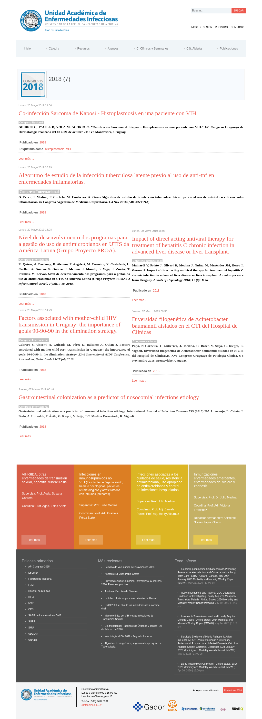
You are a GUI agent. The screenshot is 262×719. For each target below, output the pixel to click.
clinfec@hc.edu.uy (91, 705)
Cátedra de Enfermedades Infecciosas (73, 19)
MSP (31, 603)
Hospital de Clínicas (39, 591)
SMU (31, 627)
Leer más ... (26, 158)
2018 (43, 142)
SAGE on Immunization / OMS (44, 615)
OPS (30, 609)
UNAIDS (33, 639)
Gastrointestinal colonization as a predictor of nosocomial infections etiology (109, 397)
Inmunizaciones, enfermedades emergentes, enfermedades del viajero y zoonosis (215, 480)
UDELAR (33, 633)
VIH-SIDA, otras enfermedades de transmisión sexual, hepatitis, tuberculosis (44, 478)
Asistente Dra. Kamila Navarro (121, 591)
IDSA (31, 597)
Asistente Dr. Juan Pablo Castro (122, 574)
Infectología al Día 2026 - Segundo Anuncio (128, 636)
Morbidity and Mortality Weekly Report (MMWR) (209, 650)
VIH (68, 149)
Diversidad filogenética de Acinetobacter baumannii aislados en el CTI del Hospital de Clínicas (185, 325)
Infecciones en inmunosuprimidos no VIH (101, 484)
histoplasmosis (54, 149)
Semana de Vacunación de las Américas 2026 (129, 567)
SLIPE (31, 621)
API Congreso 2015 (39, 566)
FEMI (31, 585)
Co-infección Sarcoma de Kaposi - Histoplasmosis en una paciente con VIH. (108, 113)
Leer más (34, 540)
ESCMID (33, 572)
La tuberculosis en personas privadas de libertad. (131, 598)
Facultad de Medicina (39, 578)
